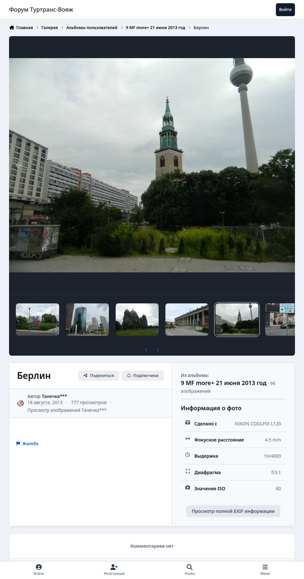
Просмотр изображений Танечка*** (67, 410)
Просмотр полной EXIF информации (233, 511)
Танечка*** (55, 396)
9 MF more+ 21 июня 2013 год (224, 383)
